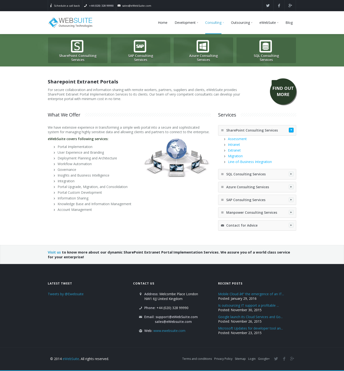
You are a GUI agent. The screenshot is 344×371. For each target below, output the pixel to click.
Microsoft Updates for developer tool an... (250, 328)
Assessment (237, 139)
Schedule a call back (67, 5)
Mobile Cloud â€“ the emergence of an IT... (251, 294)
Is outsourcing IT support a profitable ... (248, 305)
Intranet (234, 144)
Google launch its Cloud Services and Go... (250, 317)
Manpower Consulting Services (257, 212)
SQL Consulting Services (257, 174)
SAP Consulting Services (257, 199)
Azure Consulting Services (257, 186)
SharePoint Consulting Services (257, 130)
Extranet (234, 150)
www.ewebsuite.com (169, 330)
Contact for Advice (257, 225)
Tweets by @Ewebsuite (66, 294)
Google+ (264, 359)
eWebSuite (71, 358)
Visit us (54, 252)
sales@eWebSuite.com (136, 5)
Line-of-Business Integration (250, 161)
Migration (235, 156)
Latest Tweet (60, 283)
